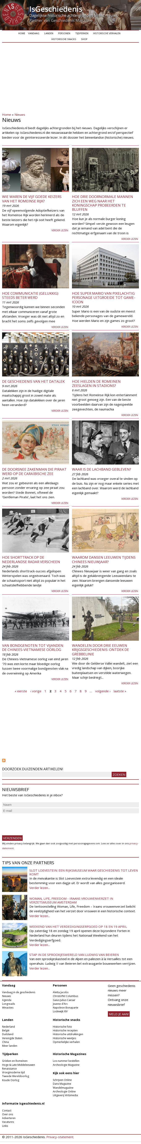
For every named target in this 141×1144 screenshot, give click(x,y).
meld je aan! (119, 1014)
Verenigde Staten (12, 1038)
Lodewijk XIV (60, 1011)
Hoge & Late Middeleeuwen (18, 1065)
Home (21, 33)
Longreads (8, 1004)
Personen (64, 33)
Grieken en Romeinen (14, 1061)
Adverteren (9, 1118)
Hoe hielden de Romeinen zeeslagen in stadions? (96, 383)
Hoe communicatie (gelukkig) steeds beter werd (30, 295)
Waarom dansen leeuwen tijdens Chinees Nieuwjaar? (104, 559)
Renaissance (9, 1068)
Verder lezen (59, 230)
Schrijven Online (62, 1080)
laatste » (120, 691)
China (5, 1042)
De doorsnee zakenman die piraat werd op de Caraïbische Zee (34, 471)
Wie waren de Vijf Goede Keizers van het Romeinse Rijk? (31, 198)
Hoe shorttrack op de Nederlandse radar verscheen (31, 559)
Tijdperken (81, 33)
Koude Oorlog (10, 1080)
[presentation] (34, 822)
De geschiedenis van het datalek (33, 381)
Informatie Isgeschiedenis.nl (23, 1103)
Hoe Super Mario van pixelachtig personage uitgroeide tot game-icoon (103, 297)
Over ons (7, 1114)
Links (5, 1126)
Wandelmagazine (63, 1087)
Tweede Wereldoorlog (15, 1076)
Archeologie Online (64, 1091)
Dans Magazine (62, 1083)
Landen (48, 33)
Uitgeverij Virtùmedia (65, 1095)
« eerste (21, 691)
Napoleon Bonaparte (65, 1007)
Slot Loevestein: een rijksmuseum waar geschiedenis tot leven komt (83, 872)
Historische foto (62, 1026)
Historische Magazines (69, 1054)
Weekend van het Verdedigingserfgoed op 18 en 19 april (78, 926)
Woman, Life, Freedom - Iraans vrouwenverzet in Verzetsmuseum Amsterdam (71, 900)
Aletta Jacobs (60, 992)
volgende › (103, 691)
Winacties (7, 1007)
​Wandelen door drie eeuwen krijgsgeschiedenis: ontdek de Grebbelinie (100, 649)
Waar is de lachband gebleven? (101, 469)
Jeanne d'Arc (60, 1004)
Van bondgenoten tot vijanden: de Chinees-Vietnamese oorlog (33, 647)
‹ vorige (35, 691)
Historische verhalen (106, 33)
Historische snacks (63, 39)
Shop (84, 39)
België (5, 1030)
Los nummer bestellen (66, 1061)
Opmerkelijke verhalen (66, 1042)
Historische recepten (65, 1030)
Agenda (6, 1000)
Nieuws (19, 114)
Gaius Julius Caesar (64, 1000)
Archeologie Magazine (66, 1065)
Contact (6, 1110)
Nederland (8, 1026)
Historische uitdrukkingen (68, 1034)
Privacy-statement (59, 1137)
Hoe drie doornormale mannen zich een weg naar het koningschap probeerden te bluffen (102, 203)
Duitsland (7, 1034)
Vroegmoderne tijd (13, 1072)
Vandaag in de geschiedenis (18, 992)
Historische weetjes (64, 1038)
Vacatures (8, 1122)
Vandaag (33, 33)
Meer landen (9, 1046)
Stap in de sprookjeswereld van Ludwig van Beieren (74, 955)
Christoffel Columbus (65, 996)
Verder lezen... (39, 888)
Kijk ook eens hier (66, 1073)
